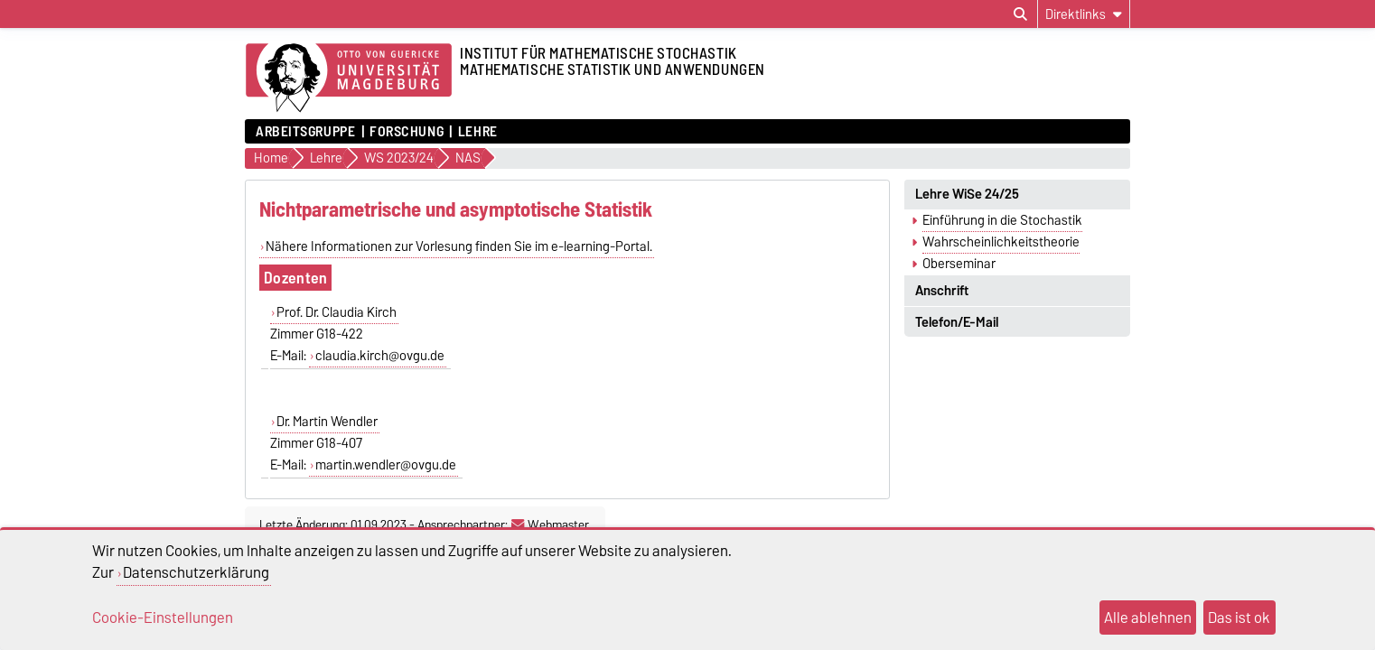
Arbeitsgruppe (305, 132)
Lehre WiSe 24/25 (967, 194)
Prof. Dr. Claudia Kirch (336, 312)
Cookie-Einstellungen (162, 617)
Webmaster (550, 524)
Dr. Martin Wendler (327, 421)
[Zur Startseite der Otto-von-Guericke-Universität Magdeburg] (349, 78)
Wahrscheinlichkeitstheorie (1001, 242)
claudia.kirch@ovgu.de (379, 356)
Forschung (406, 132)
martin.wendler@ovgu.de (385, 465)
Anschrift (941, 291)
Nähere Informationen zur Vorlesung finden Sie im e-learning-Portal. (459, 246)
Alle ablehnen (1148, 617)
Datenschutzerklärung (196, 572)
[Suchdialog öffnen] (1020, 14)
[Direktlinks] (1083, 14)
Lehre (478, 132)
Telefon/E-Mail (956, 322)
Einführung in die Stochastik (1002, 220)
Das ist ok (1239, 617)
